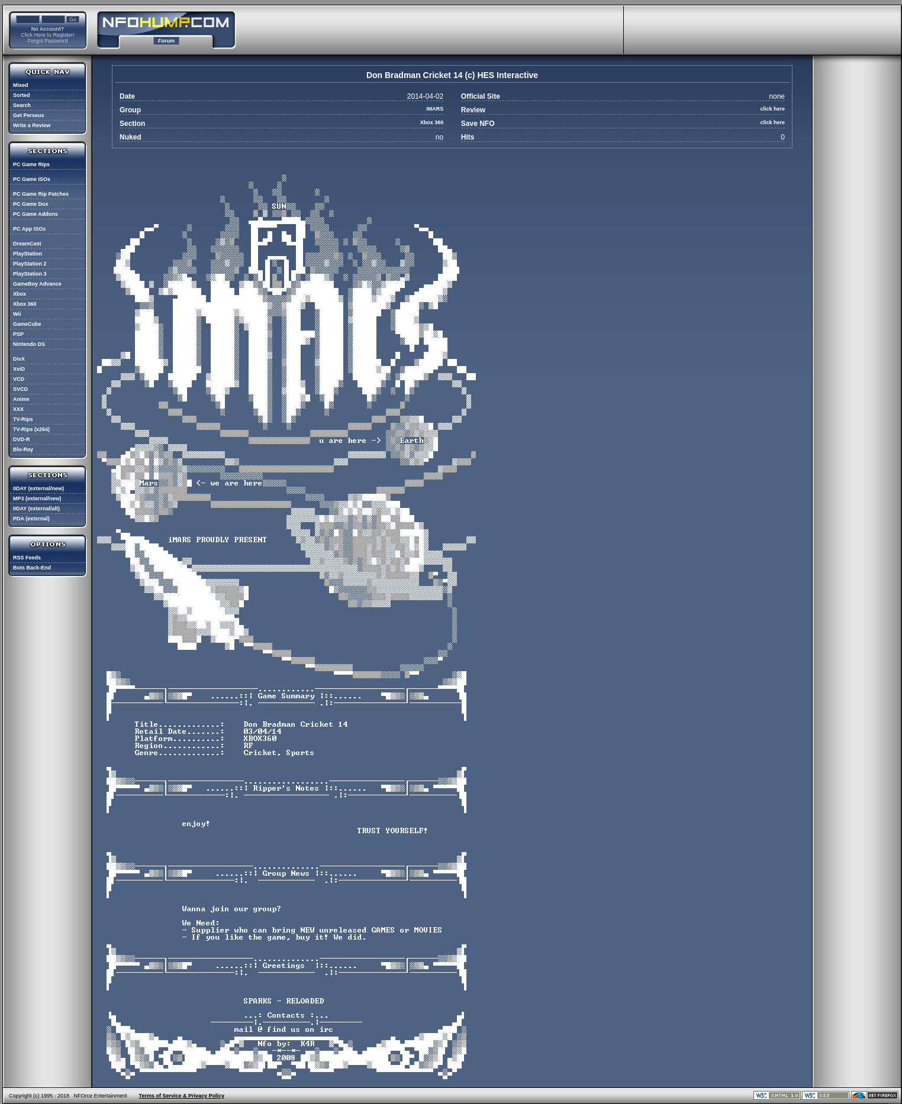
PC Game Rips (31, 164)
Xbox (19, 294)
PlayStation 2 (30, 264)
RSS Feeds (27, 558)
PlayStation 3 (30, 274)
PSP (18, 334)
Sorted (21, 95)
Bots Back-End (32, 568)
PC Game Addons (35, 214)
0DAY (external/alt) (36, 508)
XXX (18, 409)
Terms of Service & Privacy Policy (181, 1096)
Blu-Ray (23, 449)
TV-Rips (23, 419)
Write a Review (31, 125)
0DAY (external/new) (38, 488)
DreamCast (27, 244)
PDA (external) (31, 519)
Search (22, 105)
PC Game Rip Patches (41, 194)
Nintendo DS (29, 344)
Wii (17, 314)
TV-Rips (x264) (31, 429)
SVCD (20, 389)
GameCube (27, 324)
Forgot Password (47, 41)
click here (772, 109)
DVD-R (21, 439)
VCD (18, 379)
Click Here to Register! (47, 35)
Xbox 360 (25, 304)
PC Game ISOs (31, 179)
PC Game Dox (31, 204)
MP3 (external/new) (37, 498)
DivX (19, 359)
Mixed (20, 85)
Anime (21, 399)
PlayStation (27, 254)
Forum (166, 41)
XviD (19, 369)
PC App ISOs (29, 229)
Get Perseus (28, 115)
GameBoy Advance (37, 284)
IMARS (434, 109)
